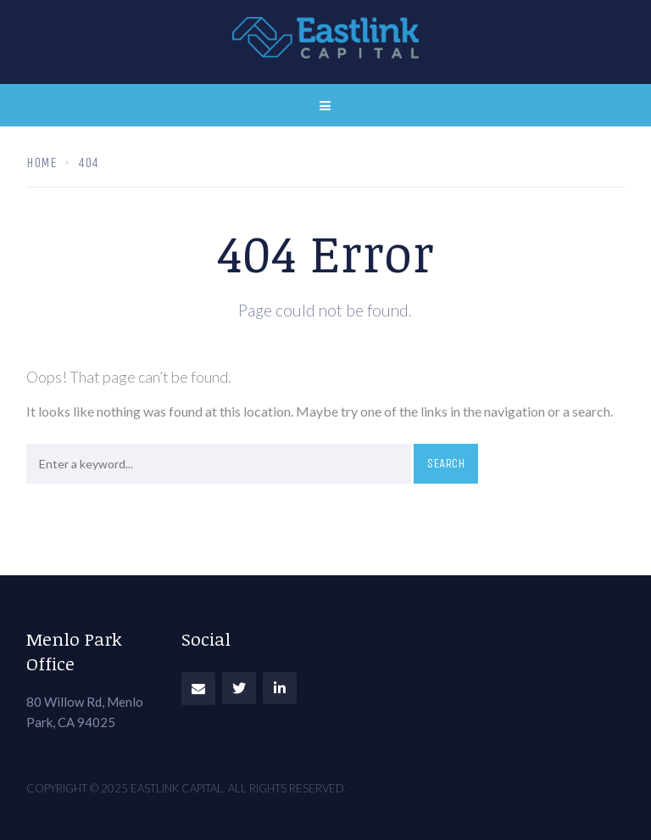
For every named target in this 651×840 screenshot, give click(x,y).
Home (41, 162)
